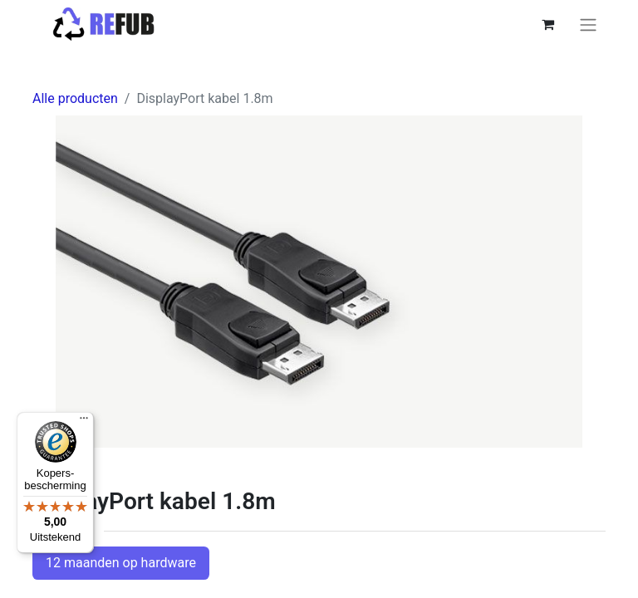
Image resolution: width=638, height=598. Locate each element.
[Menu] (84, 422)
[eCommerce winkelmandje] (547, 24)
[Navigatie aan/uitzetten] (588, 24)
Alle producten (75, 98)
